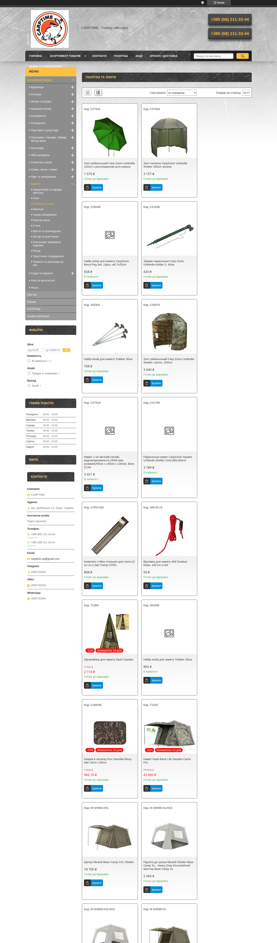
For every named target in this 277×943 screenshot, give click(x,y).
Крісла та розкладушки (47, 231)
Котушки (36, 94)
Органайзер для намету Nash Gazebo (166, 467)
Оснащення (38, 123)
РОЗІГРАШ (121, 55)
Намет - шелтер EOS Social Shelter (164, 875)
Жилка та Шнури (41, 101)
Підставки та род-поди (44, 130)
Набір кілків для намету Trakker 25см (223, 467)
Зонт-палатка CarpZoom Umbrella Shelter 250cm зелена (163, 165)
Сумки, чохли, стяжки (44, 169)
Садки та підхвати (42, 273)
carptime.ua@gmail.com (45, 558)
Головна (35, 55)
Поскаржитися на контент (130, 939)
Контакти (99, 55)
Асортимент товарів (65, 55)
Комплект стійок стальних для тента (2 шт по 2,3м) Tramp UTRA (223, 364)
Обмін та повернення (45, 66)
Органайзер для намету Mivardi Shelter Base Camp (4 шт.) (162, 774)
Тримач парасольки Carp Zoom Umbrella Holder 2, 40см (104, 266)
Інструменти (38, 115)
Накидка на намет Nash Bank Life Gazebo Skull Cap (106, 774)
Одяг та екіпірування (43, 176)
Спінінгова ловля (41, 162)
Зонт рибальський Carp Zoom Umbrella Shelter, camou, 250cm (220, 266)
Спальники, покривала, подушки (47, 244)
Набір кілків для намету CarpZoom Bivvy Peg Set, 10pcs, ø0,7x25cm (221, 165)
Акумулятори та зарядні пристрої (47, 191)
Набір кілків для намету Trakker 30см (166, 264)
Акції (138, 55)
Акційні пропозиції (38, 316)
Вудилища (37, 87)
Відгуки (31, 301)
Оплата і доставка (164, 55)
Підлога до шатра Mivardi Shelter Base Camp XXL (167, 671)
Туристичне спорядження (48, 256)
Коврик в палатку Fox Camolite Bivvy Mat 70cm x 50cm (108, 568)
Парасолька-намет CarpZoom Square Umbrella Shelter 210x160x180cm (166, 364)
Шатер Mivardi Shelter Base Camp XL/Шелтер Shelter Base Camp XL (223, 671)
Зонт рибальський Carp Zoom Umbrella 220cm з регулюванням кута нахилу (108, 167)
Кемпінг (35, 183)
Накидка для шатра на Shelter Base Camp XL (222, 774)
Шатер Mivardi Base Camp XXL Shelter (224, 566)
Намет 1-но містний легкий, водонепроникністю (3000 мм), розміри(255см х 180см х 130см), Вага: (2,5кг (105, 367)
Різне (36, 198)
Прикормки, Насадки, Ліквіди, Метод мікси (49, 139)
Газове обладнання (44, 214)
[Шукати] (242, 56)
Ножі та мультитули (43, 280)
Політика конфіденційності (160, 939)
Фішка (34, 287)
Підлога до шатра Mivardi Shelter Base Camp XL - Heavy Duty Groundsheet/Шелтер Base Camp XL (109, 673)
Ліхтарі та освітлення (45, 236)
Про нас (32, 294)
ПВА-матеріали (40, 155)
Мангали (38, 209)
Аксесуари (37, 147)
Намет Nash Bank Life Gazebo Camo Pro (165, 568)
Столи (36, 225)
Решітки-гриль (41, 220)
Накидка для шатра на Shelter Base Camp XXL (107, 877)
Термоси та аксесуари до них (48, 263)
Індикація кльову (41, 108)
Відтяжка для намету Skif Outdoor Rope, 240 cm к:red (106, 468)
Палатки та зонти (43, 203)
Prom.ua (156, 936)
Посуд (36, 250)
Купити (96, 190)
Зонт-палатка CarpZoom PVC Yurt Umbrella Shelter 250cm (221, 877)
